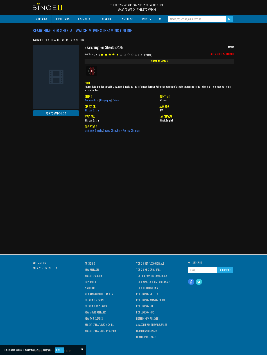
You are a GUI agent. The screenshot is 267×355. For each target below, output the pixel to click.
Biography (105, 100)
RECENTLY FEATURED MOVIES (99, 324)
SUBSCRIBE (225, 270)
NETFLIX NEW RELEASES (148, 318)
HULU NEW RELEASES (146, 331)
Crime (116, 100)
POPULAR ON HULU (145, 306)
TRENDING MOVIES (94, 300)
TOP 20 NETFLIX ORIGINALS (150, 263)
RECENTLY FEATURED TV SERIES (100, 331)
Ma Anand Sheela (93, 130)
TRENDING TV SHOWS (96, 306)
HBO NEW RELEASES (146, 337)
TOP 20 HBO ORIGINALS (148, 269)
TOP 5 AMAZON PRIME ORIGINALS (153, 282)
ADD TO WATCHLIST (56, 113)
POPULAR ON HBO (145, 312)
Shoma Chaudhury (112, 130)
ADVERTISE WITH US (47, 268)
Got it (59, 350)
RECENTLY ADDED (93, 276)
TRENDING (41, 19)
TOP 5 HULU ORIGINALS (148, 288)
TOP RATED (105, 19)
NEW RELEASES (62, 19)
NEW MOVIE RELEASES (96, 312)
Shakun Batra (92, 110)
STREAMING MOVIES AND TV (99, 294)
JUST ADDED (84, 19)
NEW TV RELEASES (94, 318)
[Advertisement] (49, 142)
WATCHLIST (127, 19)
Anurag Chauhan (131, 130)
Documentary (91, 100)
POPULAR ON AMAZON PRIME (150, 300)
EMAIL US (41, 263)
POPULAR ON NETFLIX (147, 294)
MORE (146, 19)
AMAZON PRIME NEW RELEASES (151, 324)
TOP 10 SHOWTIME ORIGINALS (151, 276)
